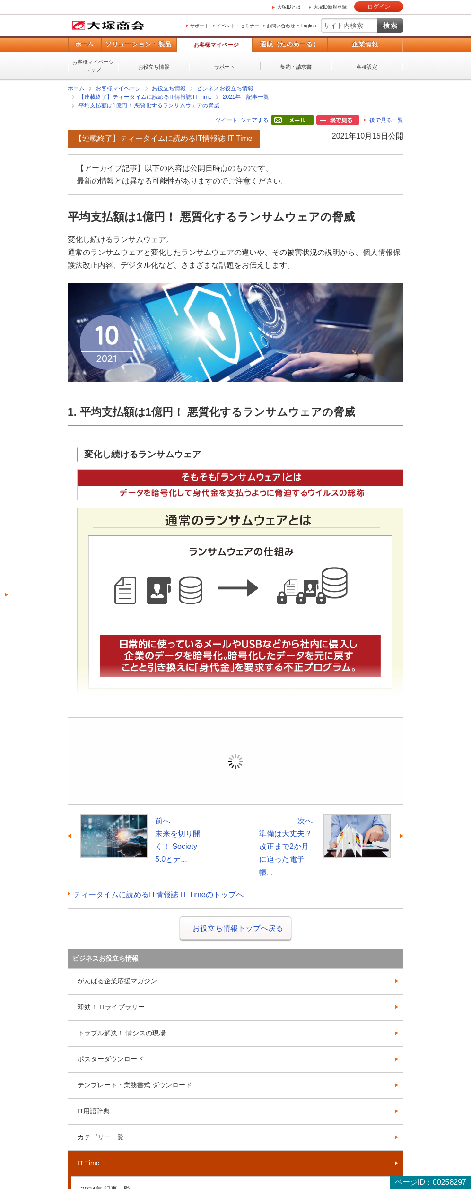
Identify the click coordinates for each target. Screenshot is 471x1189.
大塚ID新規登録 (330, 6)
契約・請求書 (296, 67)
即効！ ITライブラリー (111, 1007)
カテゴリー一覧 (101, 1137)
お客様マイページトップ (93, 66)
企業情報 (365, 44)
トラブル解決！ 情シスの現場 (122, 1033)
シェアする (254, 120)
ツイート (226, 120)
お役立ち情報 (153, 67)
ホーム (84, 44)
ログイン (378, 6)
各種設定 (367, 67)
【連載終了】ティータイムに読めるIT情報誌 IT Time (145, 97)
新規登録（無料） (301, 775)
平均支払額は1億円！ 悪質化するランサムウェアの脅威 (148, 105)
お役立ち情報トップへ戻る (237, 928)
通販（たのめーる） (290, 44)
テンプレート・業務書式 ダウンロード (135, 1085)
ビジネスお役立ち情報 (225, 88)
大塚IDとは (289, 6)
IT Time (88, 1163)
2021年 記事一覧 (246, 97)
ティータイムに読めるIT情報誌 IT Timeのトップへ (158, 895)
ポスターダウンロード (111, 1059)
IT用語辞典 (94, 1111)
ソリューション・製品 (138, 44)
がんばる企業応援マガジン (117, 981)
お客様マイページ (216, 45)
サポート (199, 25)
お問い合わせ (281, 25)
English (308, 25)
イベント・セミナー (238, 25)
